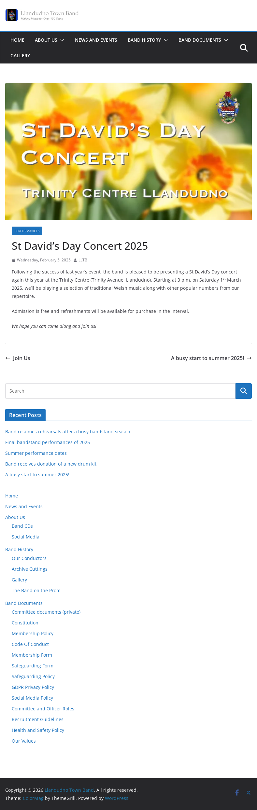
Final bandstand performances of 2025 (47, 442)
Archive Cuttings (30, 569)
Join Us (17, 358)
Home (17, 40)
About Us (46, 40)
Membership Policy (32, 633)
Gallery (20, 55)
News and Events (96, 40)
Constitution (25, 623)
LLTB (83, 260)
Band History (144, 40)
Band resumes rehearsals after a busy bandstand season (67, 431)
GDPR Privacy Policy (33, 687)
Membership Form (32, 655)
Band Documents (199, 40)
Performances (26, 231)
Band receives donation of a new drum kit (50, 464)
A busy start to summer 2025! (211, 358)
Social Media (25, 537)
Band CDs (22, 526)
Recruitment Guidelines (38, 719)
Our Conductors (29, 558)
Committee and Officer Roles (43, 708)
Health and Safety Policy (38, 730)
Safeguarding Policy (33, 676)
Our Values (24, 741)
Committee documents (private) (46, 612)
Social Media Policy (32, 698)
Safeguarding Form (32, 666)
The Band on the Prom (36, 590)
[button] (60, 40)
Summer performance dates (36, 453)
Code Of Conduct (30, 644)
